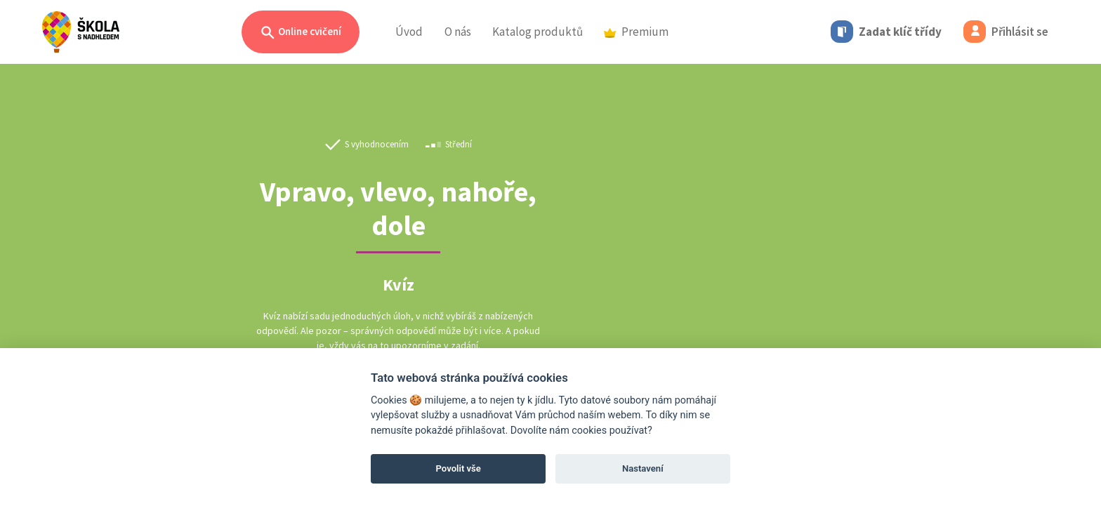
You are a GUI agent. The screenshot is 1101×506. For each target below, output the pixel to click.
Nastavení (643, 468)
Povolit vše (458, 468)
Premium (636, 31)
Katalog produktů (537, 31)
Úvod (409, 31)
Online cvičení (300, 33)
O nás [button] (457, 31)
